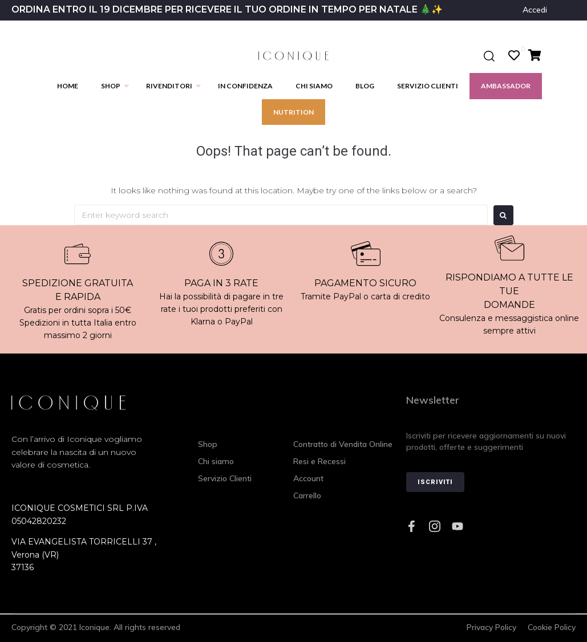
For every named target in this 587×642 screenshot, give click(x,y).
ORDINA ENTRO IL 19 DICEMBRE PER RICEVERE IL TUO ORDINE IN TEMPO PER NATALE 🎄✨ (227, 9)
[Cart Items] (537, 55)
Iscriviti (435, 482)
